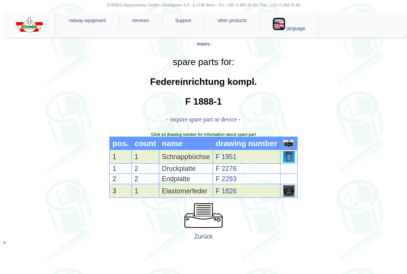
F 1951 (226, 157)
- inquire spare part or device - (203, 119)
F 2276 (226, 168)
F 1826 (226, 191)
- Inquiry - (203, 44)
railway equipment (87, 20)
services (140, 20)
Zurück (203, 236)
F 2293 (226, 179)
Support (183, 20)
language (289, 24)
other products (232, 20)
